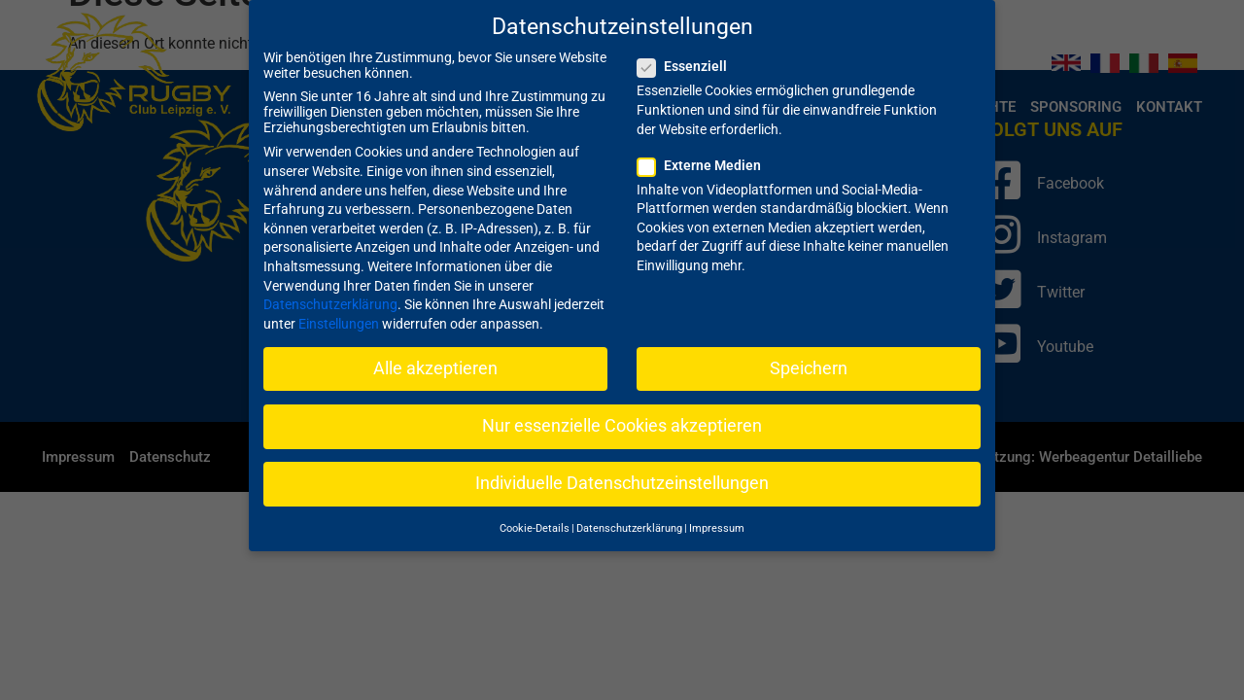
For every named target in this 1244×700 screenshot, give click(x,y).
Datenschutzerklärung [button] (629, 510)
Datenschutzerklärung (330, 286)
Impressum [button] (716, 510)
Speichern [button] (808, 349)
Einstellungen (338, 304)
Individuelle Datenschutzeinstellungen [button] (622, 464)
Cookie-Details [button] (535, 510)
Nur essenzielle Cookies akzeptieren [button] (622, 407)
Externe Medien (705, 146)
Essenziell (688, 47)
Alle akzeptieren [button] (435, 349)
